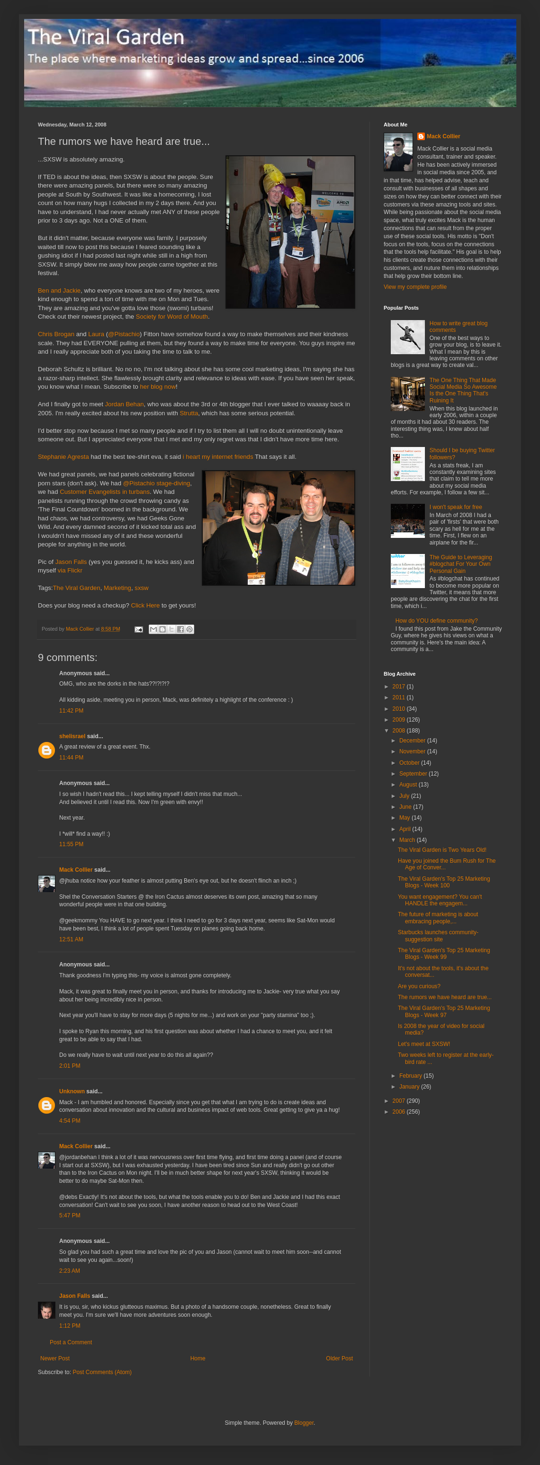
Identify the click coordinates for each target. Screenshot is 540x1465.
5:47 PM (70, 1215)
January (410, 1086)
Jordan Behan (124, 404)
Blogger (304, 1423)
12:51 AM (71, 939)
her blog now (158, 386)
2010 (400, 709)
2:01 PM (70, 1066)
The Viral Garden (76, 587)
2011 (400, 697)
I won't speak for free (456, 507)
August (409, 784)
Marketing (117, 587)
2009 (400, 719)
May (405, 817)
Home (198, 1358)
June (406, 807)
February (411, 1075)
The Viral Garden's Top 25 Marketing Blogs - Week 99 (444, 953)
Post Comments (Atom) (102, 1372)
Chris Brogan (56, 334)
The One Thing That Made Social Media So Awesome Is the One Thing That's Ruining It (463, 390)
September (414, 773)
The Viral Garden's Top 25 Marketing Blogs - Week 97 (444, 1011)
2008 (400, 730)
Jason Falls (71, 561)
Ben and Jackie (59, 290)
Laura (96, 334)
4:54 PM (70, 1120)
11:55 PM (71, 844)
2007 (400, 1101)
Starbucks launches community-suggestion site (438, 935)
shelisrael (72, 736)
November (413, 751)
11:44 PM (71, 757)
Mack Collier (76, 869)
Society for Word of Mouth (172, 316)
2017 (400, 686)
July (405, 796)
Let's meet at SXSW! (424, 1044)
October (410, 762)
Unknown (72, 1091)
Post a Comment (71, 1342)
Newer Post (55, 1358)
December (413, 740)
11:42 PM (71, 710)
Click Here (145, 605)
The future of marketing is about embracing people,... (438, 917)
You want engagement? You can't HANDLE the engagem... (440, 900)
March (408, 840)
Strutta (189, 413)
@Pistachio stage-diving (156, 483)
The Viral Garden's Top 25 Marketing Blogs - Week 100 (444, 882)
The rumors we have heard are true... (445, 997)
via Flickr (70, 570)
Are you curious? (419, 986)
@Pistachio (124, 334)
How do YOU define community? (437, 620)
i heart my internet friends (218, 456)
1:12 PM (70, 1325)
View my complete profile (415, 287)
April (405, 829)
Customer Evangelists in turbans (105, 491)
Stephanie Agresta (63, 456)
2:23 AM (69, 1271)
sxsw (141, 587)
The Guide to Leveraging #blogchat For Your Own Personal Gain (461, 564)
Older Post (339, 1358)
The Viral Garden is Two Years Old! (442, 850)
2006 (400, 1111)
